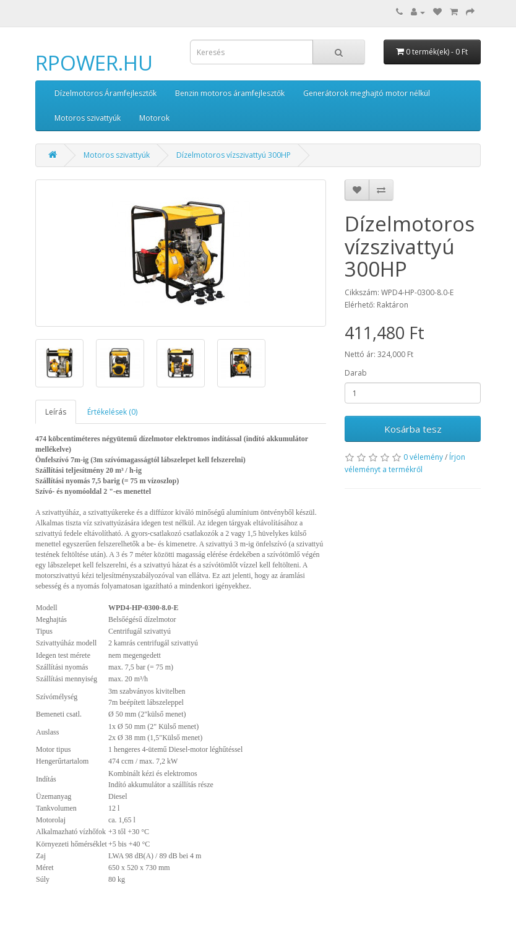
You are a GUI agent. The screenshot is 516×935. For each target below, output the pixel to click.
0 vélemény (423, 457)
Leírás (55, 412)
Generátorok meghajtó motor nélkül (366, 93)
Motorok (154, 118)
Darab (356, 373)
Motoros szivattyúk (87, 118)
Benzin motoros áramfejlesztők (230, 93)
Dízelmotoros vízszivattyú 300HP (233, 155)
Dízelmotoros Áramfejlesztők (105, 93)
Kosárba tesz (413, 429)
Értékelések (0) (112, 412)
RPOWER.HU (94, 63)
